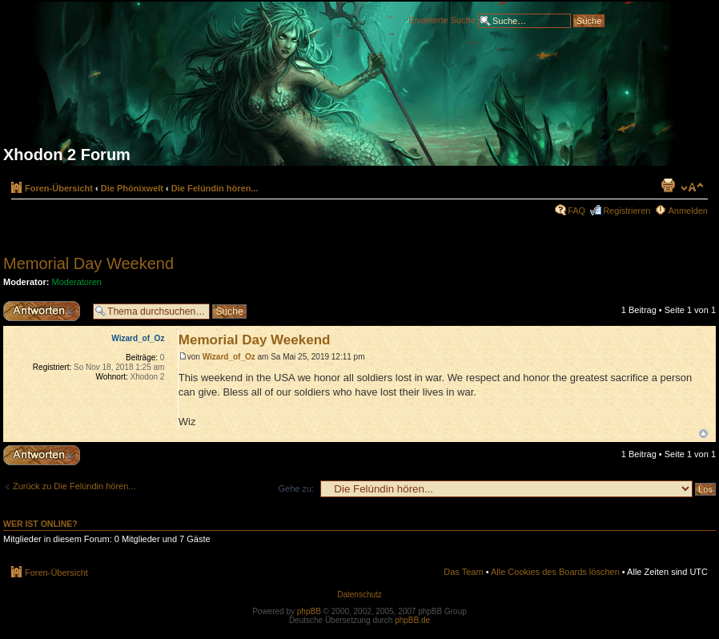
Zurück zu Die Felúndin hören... (74, 486)
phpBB (309, 611)
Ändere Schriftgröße (692, 187)
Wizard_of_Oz (229, 356)
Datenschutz (359, 594)
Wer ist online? (40, 523)
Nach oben (703, 433)
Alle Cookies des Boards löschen (555, 572)
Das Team (463, 572)
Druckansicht (668, 185)
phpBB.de (412, 620)
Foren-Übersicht (59, 188)
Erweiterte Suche (442, 19)
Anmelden (688, 210)
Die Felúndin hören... (215, 188)
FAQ (576, 210)
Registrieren (626, 210)
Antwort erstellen (44, 311)
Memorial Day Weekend (88, 263)
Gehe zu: (296, 488)
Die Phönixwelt (132, 188)
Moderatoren (77, 282)
